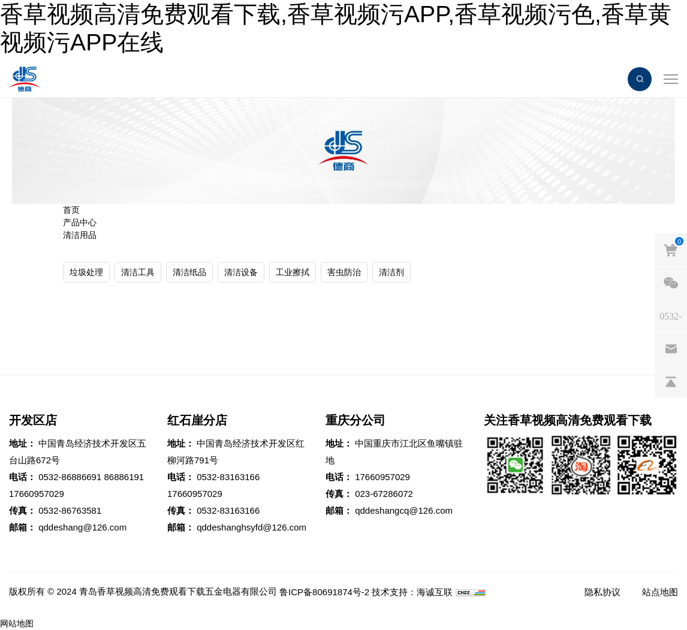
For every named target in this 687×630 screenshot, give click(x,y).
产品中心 (80, 222)
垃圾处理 (86, 272)
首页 (71, 210)
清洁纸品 (189, 272)
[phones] (671, 315)
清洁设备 (241, 272)
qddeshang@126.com (82, 527)
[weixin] (671, 282)
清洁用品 (80, 235)
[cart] (671, 249)
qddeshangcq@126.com (404, 510)
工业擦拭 (292, 272)
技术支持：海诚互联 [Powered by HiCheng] (412, 592)
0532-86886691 (69, 477)
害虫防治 (344, 272)
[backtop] (671, 381)
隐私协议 (602, 592)
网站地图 (17, 623)
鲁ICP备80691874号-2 (324, 592)
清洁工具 (138, 272)
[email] (671, 348)
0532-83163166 (228, 477)
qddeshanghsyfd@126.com (251, 527)
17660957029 (36, 494)
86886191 (124, 477)
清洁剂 (391, 272)
